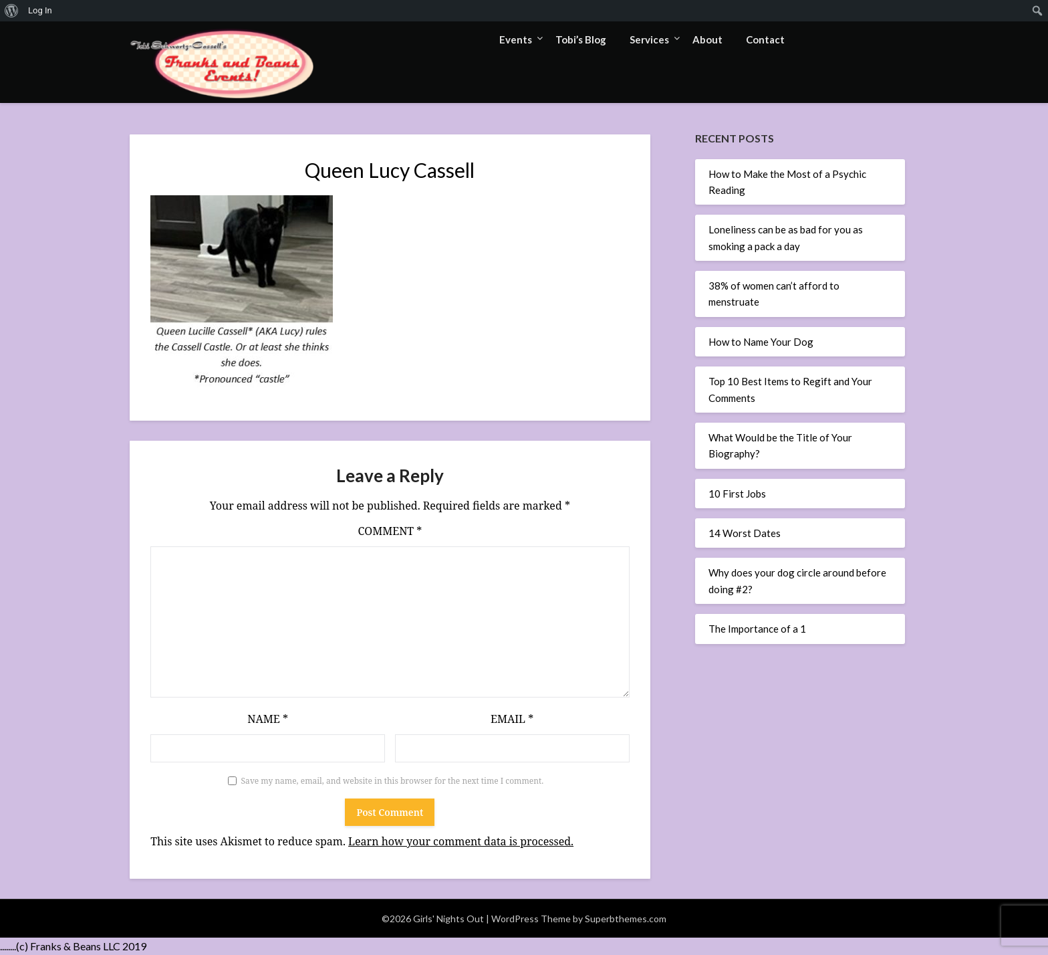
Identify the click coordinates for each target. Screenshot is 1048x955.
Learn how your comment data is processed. (460, 841)
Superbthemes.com (625, 918)
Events (515, 39)
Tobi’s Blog (580, 39)
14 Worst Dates (744, 533)
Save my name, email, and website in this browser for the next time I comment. (392, 780)
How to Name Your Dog (760, 342)
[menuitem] (11, 10)
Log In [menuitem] (40, 10)
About (707, 39)
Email (512, 719)
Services (649, 39)
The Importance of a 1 (757, 629)
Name (267, 719)
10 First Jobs (737, 494)
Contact (765, 39)
